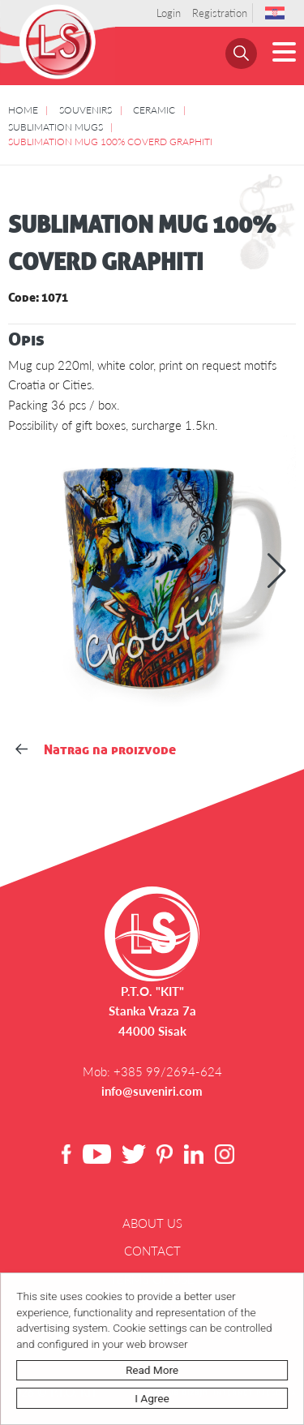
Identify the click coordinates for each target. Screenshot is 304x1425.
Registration (219, 13)
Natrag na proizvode (95, 749)
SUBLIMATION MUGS (55, 126)
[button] (277, 571)
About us (152, 1223)
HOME (23, 109)
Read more (152, 1369)
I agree (152, 1398)
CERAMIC (154, 109)
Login (168, 13)
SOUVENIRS (85, 109)
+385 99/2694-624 (167, 1071)
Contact (152, 1251)
